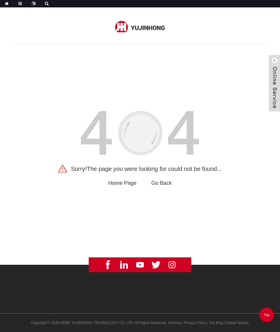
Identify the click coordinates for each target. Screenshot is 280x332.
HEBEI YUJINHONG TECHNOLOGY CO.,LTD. (97, 323)
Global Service (237, 323)
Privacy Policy (195, 323)
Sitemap (174, 323)
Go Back (161, 183)
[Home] (6, 3)
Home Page (122, 183)
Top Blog (216, 323)
